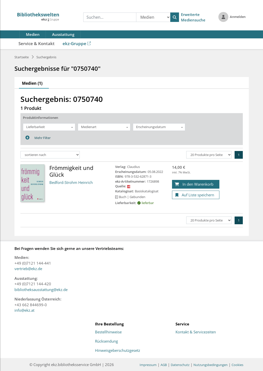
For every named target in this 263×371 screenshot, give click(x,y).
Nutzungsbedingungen (210, 365)
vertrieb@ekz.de (28, 268)
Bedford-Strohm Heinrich (71, 182)
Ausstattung (63, 34)
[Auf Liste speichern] (195, 195)
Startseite (21, 57)
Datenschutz (180, 365)
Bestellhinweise (108, 332)
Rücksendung (106, 341)
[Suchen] (174, 17)
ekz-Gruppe (77, 43)
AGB (164, 365)
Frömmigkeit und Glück (71, 171)
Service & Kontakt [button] (36, 43)
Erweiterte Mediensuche (193, 17)
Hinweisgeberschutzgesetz (117, 350)
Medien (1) (32, 83)
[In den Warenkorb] (195, 184)
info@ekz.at (24, 310)
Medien (33, 34)
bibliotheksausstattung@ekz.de (41, 289)
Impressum (148, 365)
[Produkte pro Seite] (209, 154)
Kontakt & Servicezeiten (195, 332)
